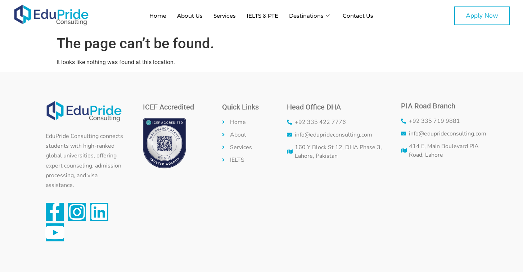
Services (224, 15)
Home (157, 15)
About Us (190, 15)
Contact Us (358, 15)
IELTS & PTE (262, 15)
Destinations (309, 15)
